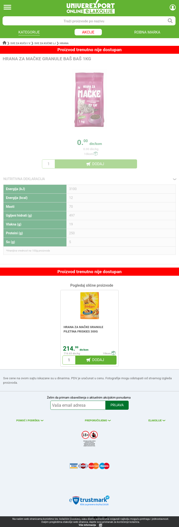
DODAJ (98, 164)
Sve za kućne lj (45, 43)
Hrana (64, 43)
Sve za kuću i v (20, 43)
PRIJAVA (117, 405)
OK (101, 525)
